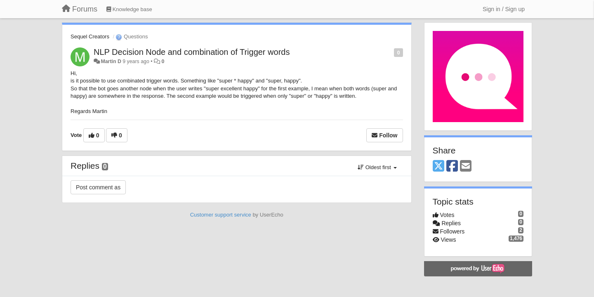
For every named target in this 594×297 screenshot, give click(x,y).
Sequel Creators (90, 36)
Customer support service (220, 215)
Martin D (111, 61)
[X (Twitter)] (438, 166)
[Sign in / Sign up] (503, 9)
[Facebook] (452, 166)
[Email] (465, 166)
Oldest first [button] (377, 167)
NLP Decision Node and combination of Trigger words (192, 52)
